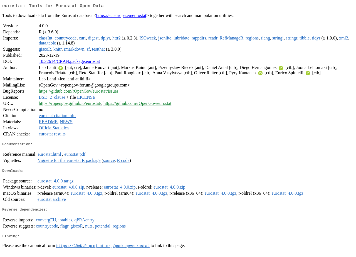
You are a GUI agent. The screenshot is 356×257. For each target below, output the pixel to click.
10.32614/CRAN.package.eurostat (69, 62)
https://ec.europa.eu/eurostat (121, 16)
